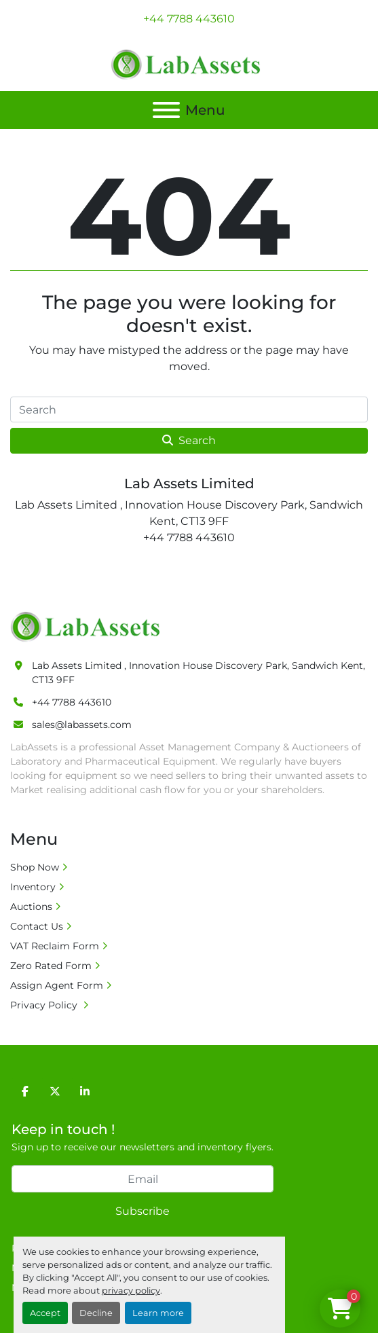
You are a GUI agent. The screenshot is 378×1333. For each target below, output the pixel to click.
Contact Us (36, 926)
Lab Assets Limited (189, 483)
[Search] (189, 409)
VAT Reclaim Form (54, 946)
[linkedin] (84, 1091)
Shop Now (34, 867)
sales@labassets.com (82, 724)
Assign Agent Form (56, 985)
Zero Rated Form (51, 966)
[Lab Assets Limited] (88, 626)
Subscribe (142, 1211)
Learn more (158, 1313)
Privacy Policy (45, 1005)
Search (189, 440)
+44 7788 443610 (189, 18)
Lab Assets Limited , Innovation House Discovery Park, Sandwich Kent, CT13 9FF (198, 672)
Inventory (33, 887)
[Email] (142, 1178)
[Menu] (166, 110)
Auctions (31, 906)
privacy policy (131, 1290)
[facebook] (25, 1091)
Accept (45, 1313)
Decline (96, 1313)
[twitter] (55, 1091)
